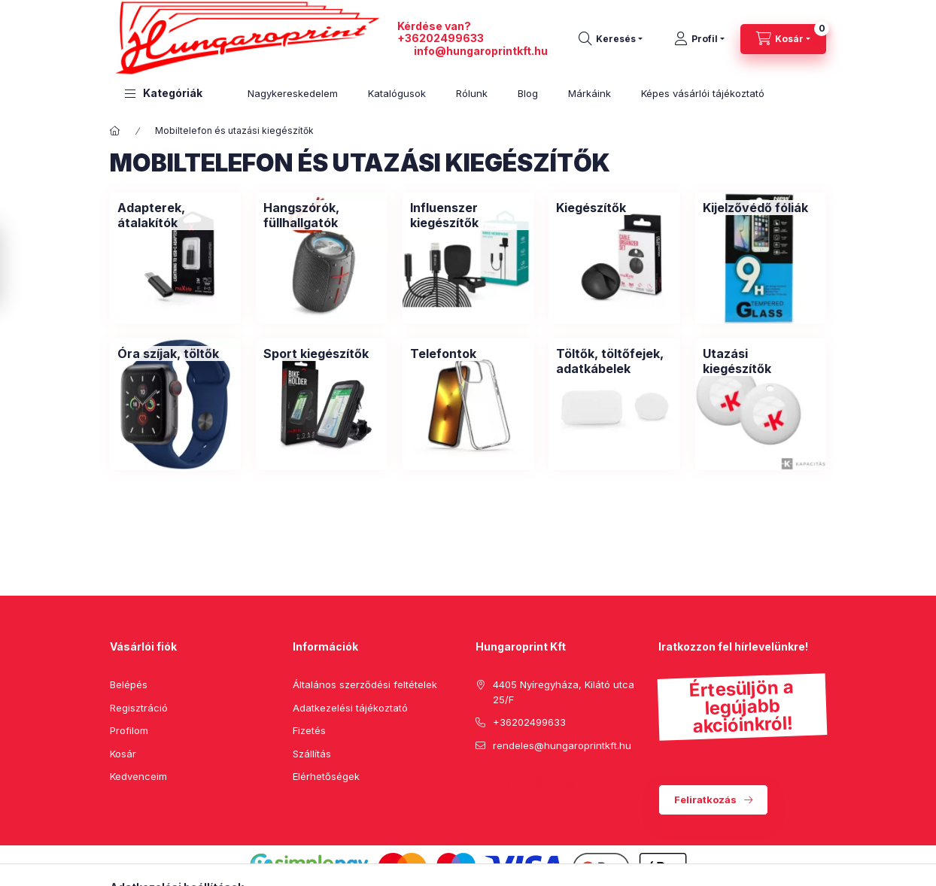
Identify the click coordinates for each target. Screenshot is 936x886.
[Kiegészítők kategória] (591, 207)
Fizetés (309, 730)
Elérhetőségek (326, 776)
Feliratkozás (705, 799)
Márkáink (589, 93)
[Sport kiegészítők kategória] (316, 353)
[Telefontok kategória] (443, 353)
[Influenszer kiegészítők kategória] (468, 215)
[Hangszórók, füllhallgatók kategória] (321, 215)
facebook (480, 783)
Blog (528, 93)
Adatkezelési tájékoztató (350, 708)
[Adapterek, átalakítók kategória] (175, 215)
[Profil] (699, 39)
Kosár (123, 754)
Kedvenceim (138, 776)
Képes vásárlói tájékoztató (702, 93)
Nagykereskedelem (293, 93)
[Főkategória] (115, 131)
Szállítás (312, 754)
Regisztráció (139, 708)
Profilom (129, 730)
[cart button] (783, 39)
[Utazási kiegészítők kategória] (761, 361)
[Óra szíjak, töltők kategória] (168, 353)
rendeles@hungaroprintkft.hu (562, 745)
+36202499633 (440, 38)
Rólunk (472, 93)
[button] (163, 93)
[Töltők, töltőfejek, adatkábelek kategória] (614, 361)
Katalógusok (397, 93)
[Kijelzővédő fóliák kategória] (755, 207)
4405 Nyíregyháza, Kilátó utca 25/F (563, 691)
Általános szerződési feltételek (365, 684)
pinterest (510, 783)
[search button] (610, 39)
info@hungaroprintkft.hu (481, 50)
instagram (540, 783)
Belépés (128, 684)
